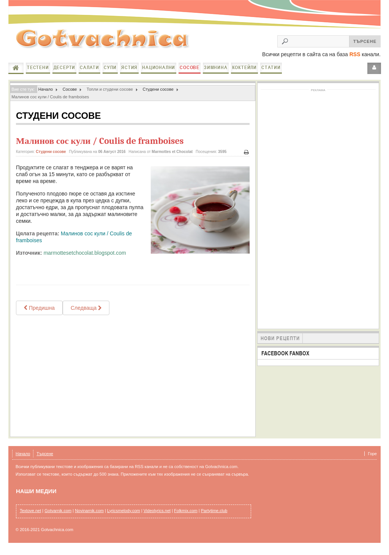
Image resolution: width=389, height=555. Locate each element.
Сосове (189, 72)
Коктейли (244, 72)
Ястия (129, 72)
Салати (89, 72)
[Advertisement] (133, 380)
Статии (271, 72)
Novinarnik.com (89, 515)
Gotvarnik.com (57, 515)
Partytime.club (214, 515)
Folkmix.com (186, 515)
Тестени (38, 72)
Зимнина (216, 72)
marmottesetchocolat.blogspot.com (85, 257)
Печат (247, 157)
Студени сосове (157, 93)
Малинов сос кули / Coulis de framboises (99, 145)
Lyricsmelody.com (123, 515)
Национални (158, 72)
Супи (110, 72)
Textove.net (30, 515)
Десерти (65, 72)
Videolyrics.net (157, 515)
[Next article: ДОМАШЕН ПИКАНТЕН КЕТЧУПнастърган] (86, 312)
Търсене (44, 458)
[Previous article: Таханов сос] (39, 312)
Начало (16, 72)
